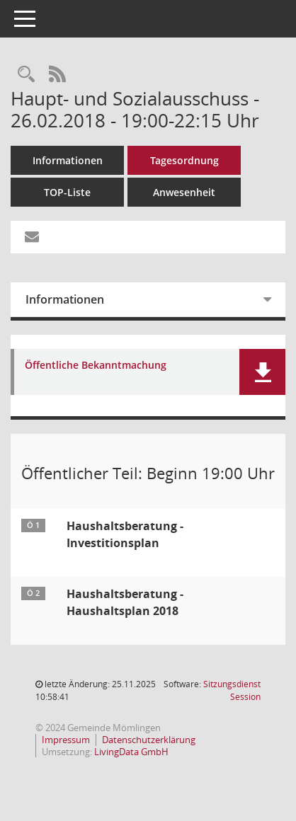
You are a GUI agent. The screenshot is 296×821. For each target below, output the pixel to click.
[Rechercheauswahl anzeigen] (26, 74)
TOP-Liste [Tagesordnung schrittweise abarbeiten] (67, 192)
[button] (262, 372)
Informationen (68, 160)
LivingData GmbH (131, 751)
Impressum (66, 739)
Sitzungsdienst (232, 690)
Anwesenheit (184, 192)
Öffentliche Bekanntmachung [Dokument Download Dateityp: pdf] (95, 366)
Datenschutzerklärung (148, 739)
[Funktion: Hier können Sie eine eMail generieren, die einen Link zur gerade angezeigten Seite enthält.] (32, 237)
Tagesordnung (184, 160)
